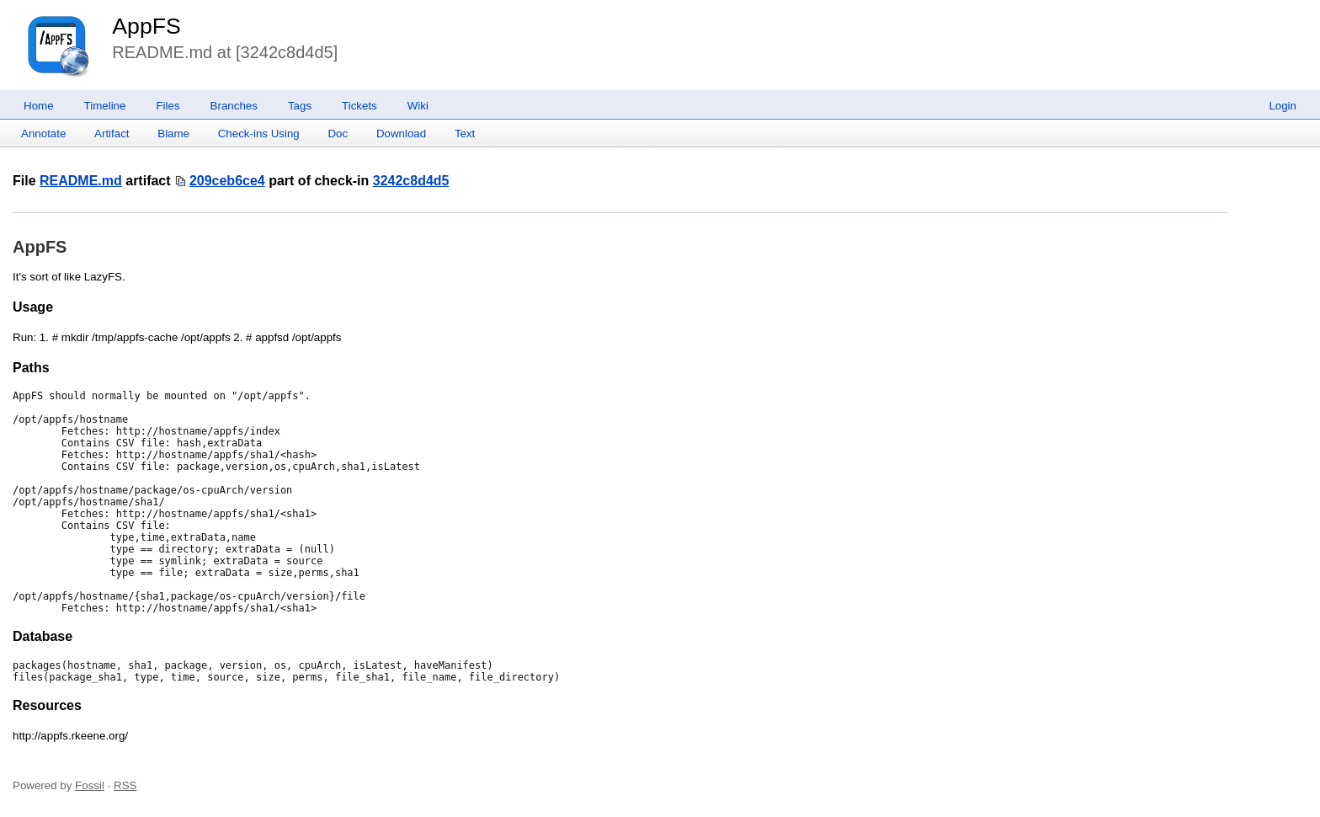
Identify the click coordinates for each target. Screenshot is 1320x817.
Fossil (89, 785)
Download (401, 133)
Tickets (359, 105)
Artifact (111, 133)
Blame (173, 133)
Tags (299, 105)
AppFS (146, 26)
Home (39, 105)
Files (167, 105)
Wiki (417, 105)
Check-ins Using (259, 133)
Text (465, 133)
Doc (337, 133)
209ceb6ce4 (227, 181)
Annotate (43, 133)
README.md (81, 181)
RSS (125, 785)
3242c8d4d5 (411, 181)
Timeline (105, 105)
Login (1282, 105)
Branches (234, 105)
